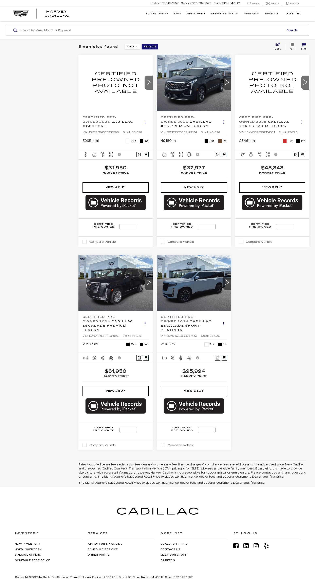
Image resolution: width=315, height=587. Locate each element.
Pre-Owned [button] (196, 13)
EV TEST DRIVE (157, 13)
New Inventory (28, 544)
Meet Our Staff (174, 555)
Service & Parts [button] (224, 13)
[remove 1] (132, 47)
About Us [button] (292, 13)
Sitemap (62, 577)
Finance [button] (271, 13)
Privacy (75, 577)
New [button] (177, 13)
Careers (168, 560)
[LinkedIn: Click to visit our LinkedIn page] (248, 546)
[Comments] (139, 154)
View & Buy (116, 187)
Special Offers (28, 555)
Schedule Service (103, 549)
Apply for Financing (105, 544)
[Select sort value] (279, 47)
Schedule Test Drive (32, 560)
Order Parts (99, 555)
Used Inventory (28, 549)
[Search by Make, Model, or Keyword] (151, 30)
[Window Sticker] (146, 154)
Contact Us (171, 549)
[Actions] (145, 121)
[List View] (303, 47)
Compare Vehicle (102, 242)
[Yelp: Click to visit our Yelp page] (268, 546)
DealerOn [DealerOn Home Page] (49, 577)
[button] (149, 83)
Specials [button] (251, 13)
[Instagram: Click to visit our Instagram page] (258, 546)
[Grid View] (291, 47)
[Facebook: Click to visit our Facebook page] (238, 546)
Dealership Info (174, 544)
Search (291, 30)
